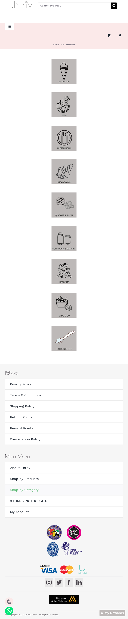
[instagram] (49, 582)
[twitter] (59, 582)
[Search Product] (74, 6)
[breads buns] (64, 161)
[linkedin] (79, 582)
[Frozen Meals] (64, 127)
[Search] (114, 6)
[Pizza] (64, 94)
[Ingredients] (64, 328)
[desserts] (64, 261)
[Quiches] (64, 194)
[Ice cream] (64, 61)
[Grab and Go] (64, 294)
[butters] (64, 228)
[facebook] (69, 582)
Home (56, 45)
